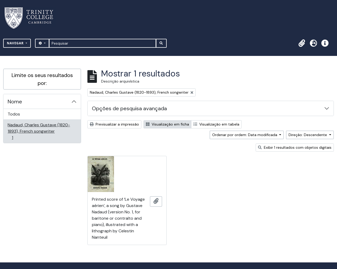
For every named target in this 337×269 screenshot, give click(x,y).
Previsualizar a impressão (114, 124)
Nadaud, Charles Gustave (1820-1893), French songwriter (38, 131)
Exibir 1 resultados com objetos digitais (294, 147)
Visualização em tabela (216, 124)
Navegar (16, 43)
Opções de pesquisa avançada (129, 108)
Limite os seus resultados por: (42, 79)
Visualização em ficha (167, 124)
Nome (15, 101)
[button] (302, 43)
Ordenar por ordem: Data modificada (245, 134)
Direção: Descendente (308, 134)
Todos (14, 114)
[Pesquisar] (102, 43)
